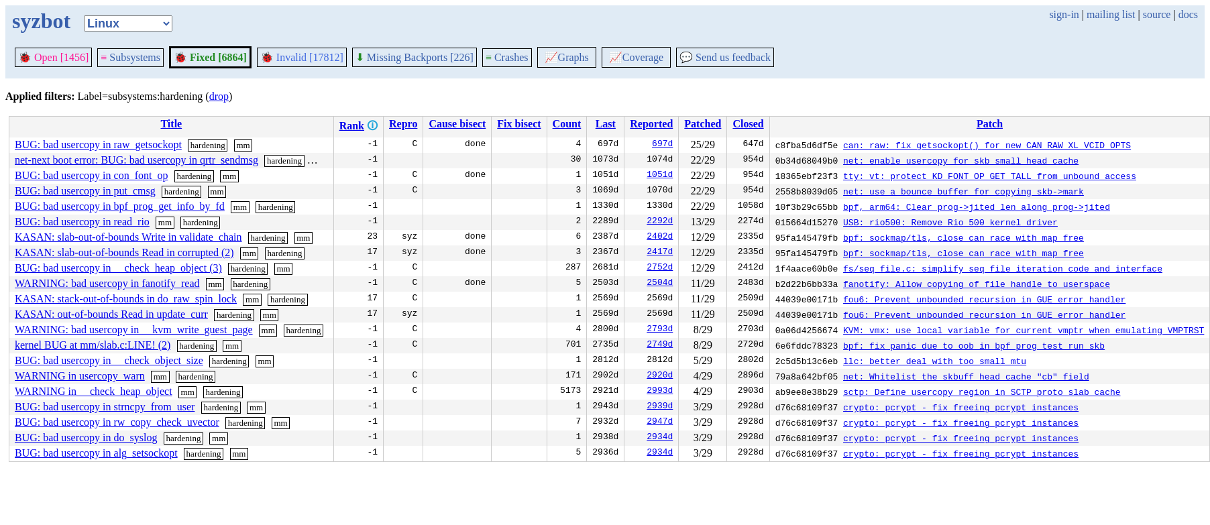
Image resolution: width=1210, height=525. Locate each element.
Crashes (507, 57)
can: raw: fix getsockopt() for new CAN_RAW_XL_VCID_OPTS (987, 145)
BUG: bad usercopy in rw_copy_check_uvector (117, 422)
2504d (660, 284)
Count (567, 123)
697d (662, 145)
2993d (660, 392)
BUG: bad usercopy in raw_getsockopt (98, 144)
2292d (660, 222)
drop (219, 96)
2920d (660, 376)
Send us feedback (725, 57)
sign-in (1064, 14)
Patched (702, 123)
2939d (660, 407)
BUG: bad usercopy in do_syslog (86, 437)
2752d (660, 268)
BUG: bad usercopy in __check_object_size (109, 360)
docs (1188, 14)
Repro (403, 123)
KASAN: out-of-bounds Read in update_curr (111, 314)
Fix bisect (519, 123)
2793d (660, 330)
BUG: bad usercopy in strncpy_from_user (105, 406)
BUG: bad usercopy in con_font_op (91, 175)
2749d (660, 345)
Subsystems (130, 57)
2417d (660, 253)
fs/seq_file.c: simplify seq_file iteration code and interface (1002, 268)
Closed (747, 123)
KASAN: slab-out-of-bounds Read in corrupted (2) (124, 252)
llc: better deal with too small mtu (934, 361)
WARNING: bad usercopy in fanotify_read (107, 283)
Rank (351, 125)
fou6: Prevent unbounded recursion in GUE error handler (984, 299)
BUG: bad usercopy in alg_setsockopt (96, 453)
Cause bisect (457, 123)
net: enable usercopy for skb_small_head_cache (961, 160)
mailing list (1111, 14)
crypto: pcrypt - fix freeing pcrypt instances (961, 407)
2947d (660, 422)
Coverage (636, 57)
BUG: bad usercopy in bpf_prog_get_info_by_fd (120, 206)
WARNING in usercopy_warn (80, 376)
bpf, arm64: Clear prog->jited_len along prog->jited (976, 206)
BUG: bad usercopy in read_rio (82, 221)
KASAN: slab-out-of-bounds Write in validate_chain (128, 237)
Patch (990, 123)
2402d (660, 237)
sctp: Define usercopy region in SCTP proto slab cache (981, 392)
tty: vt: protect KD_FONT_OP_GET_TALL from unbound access (989, 176)
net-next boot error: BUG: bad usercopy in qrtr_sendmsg (136, 160)
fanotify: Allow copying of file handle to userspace (976, 284)
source (1157, 14)
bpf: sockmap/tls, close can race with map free (963, 237)
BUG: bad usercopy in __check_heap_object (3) (118, 268)
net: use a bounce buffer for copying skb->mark (963, 191)
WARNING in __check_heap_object (93, 391)
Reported (651, 123)
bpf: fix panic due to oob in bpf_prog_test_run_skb (974, 345)
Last (606, 123)
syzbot (41, 21)
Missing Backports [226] (414, 57)
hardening (207, 145)
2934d (660, 438)
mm (243, 145)
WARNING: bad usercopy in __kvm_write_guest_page (134, 329)
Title (171, 123)
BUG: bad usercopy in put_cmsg (85, 190)
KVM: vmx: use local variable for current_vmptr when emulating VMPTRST (1023, 330)
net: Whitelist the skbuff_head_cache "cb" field (966, 376)
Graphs (567, 57)
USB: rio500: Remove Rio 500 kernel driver (950, 222)
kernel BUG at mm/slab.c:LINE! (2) (92, 345)
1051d (660, 176)
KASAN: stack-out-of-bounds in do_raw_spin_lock (126, 298)
